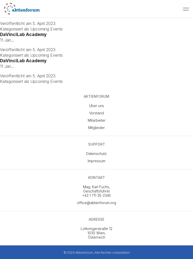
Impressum (96, 161)
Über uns (96, 106)
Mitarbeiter (97, 120)
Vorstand (96, 113)
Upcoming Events (46, 28)
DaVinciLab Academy (23, 34)
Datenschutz (96, 153)
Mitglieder (96, 127)
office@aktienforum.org (96, 203)
